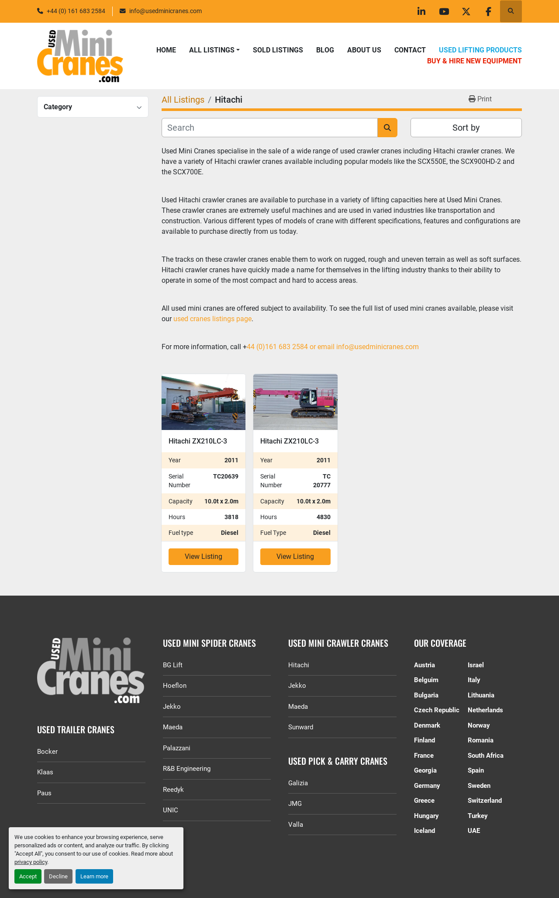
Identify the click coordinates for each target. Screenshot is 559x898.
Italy (474, 680)
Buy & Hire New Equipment (474, 61)
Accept (28, 876)
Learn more (94, 876)
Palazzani (176, 748)
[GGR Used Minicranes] (91, 670)
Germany (427, 786)
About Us (364, 50)
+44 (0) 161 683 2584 (76, 10)
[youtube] (444, 11)
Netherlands (485, 710)
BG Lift (173, 665)
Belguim (426, 680)
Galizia (298, 783)
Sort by (466, 127)
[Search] (270, 127)
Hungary (426, 816)
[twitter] (466, 11)
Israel (476, 665)
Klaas (45, 772)
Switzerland (485, 800)
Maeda (173, 727)
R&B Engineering (186, 769)
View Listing (203, 556)
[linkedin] (421, 11)
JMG (295, 804)
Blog (325, 50)
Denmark (427, 725)
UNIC (170, 810)
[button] (214, 50)
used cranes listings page (212, 319)
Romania (480, 740)
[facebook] (488, 11)
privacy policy (30, 862)
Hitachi (298, 665)
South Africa (486, 755)
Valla (295, 825)
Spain (476, 770)
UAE (474, 831)
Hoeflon (174, 686)
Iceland (424, 831)
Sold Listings (278, 50)
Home (166, 50)
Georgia (425, 770)
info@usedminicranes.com (165, 10)
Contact (410, 50)
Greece (424, 800)
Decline (58, 876)
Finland (424, 740)
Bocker (47, 752)
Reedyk (173, 790)
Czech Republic (436, 710)
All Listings (212, 50)
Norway (479, 725)
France (424, 755)
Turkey (478, 816)
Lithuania (481, 695)
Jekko (172, 707)
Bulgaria (426, 695)
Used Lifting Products (480, 50)
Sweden (479, 786)
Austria (424, 665)
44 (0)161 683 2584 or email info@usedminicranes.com (333, 347)
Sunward (300, 727)
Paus (44, 793)
